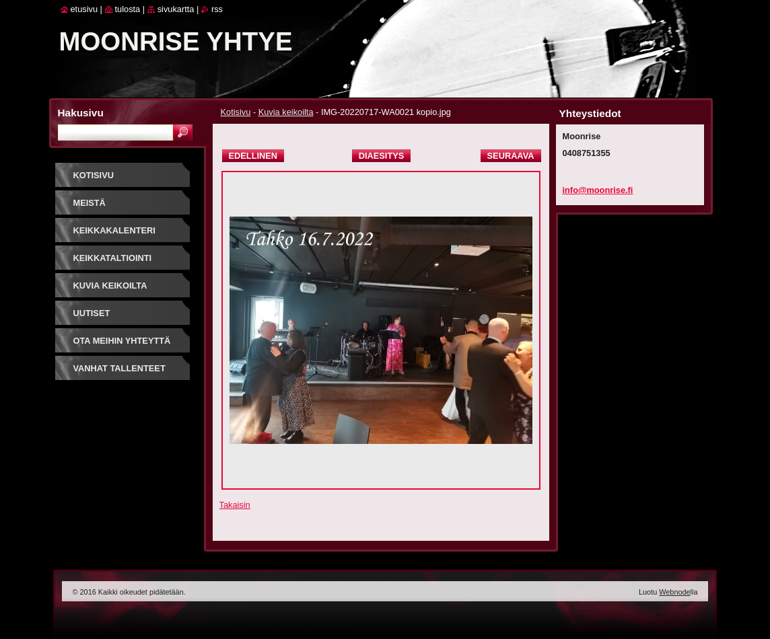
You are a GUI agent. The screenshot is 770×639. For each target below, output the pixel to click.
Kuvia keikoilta (286, 112)
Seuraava (510, 156)
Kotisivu (236, 112)
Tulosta (128, 9)
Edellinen (253, 156)
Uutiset (91, 313)
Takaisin (234, 505)
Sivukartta (176, 9)
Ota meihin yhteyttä (122, 341)
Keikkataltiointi (112, 258)
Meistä (89, 203)
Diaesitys (382, 156)
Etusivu (84, 9)
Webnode (674, 592)
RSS (217, 9)
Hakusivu (81, 112)
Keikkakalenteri (114, 230)
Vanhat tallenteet (119, 368)
